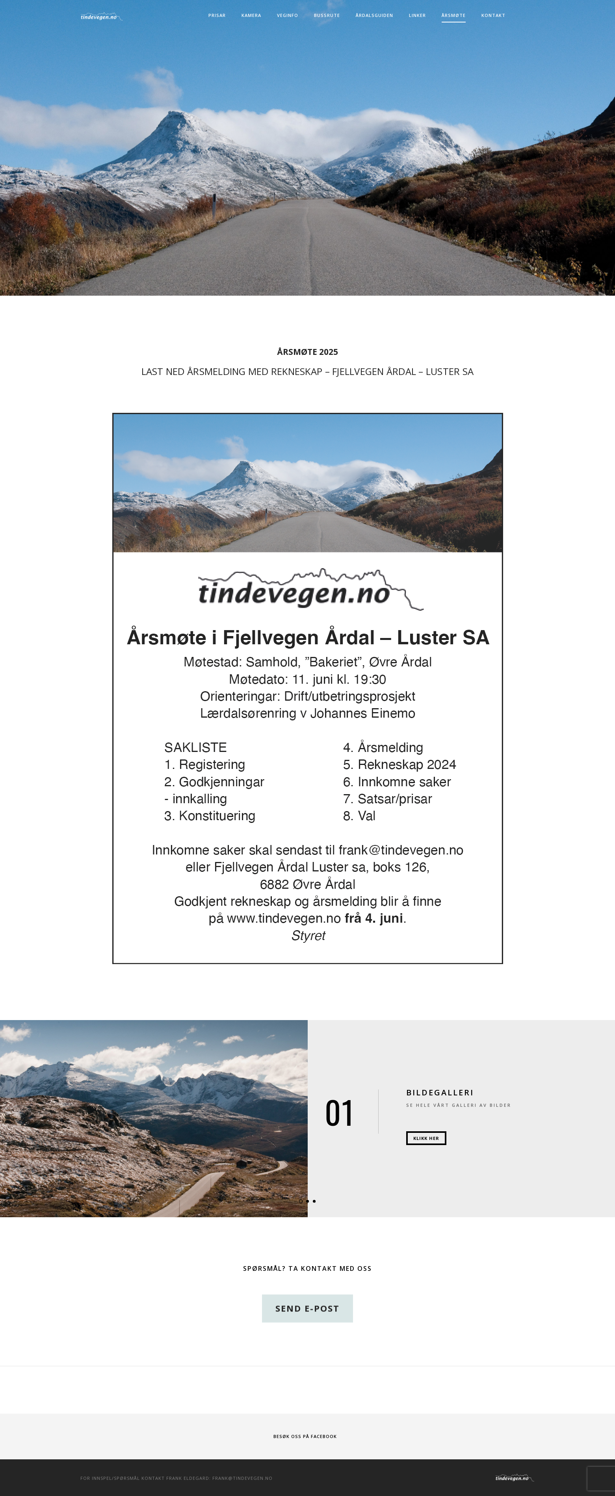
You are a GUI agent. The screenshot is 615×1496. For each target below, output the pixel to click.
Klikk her (426, 1138)
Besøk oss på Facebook (305, 1436)
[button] (300, 1201)
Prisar (217, 15)
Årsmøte (454, 15)
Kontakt (493, 15)
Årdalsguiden (374, 15)
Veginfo (287, 15)
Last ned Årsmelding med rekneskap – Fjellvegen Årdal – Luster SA (307, 371)
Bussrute (327, 15)
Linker (417, 15)
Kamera (251, 15)
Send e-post (307, 1330)
